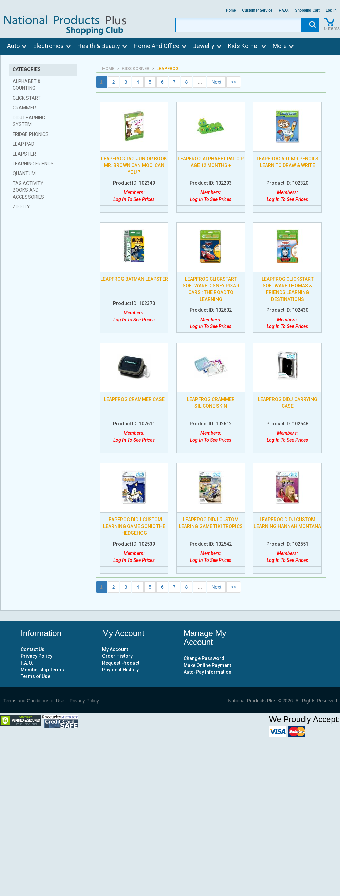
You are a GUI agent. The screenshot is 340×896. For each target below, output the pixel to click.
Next (216, 82)
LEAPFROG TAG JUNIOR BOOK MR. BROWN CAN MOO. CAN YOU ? (134, 165)
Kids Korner (243, 45)
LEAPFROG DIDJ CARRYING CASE (287, 402)
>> (233, 82)
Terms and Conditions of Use (33, 701)
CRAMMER (24, 107)
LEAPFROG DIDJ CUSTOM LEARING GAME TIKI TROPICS (211, 523)
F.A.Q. (284, 10)
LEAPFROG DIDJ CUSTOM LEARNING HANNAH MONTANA (287, 523)
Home (231, 10)
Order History (117, 656)
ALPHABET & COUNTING (27, 85)
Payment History (120, 669)
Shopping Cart (307, 10)
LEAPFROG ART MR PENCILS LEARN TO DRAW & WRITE (287, 162)
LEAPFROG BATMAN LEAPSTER (134, 279)
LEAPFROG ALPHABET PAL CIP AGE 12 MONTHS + (211, 162)
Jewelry (203, 45)
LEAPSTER (24, 154)
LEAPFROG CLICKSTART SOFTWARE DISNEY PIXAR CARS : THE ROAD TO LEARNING (211, 289)
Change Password (204, 658)
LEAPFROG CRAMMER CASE (134, 399)
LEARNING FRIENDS (33, 163)
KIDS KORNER (135, 68)
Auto (13, 45)
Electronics (48, 45)
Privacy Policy (36, 656)
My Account (115, 649)
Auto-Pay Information (207, 672)
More (280, 45)
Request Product (120, 663)
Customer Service (257, 10)
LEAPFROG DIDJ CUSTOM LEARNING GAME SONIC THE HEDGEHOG (134, 526)
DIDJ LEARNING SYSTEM (29, 121)
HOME (108, 68)
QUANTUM (24, 173)
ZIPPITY (21, 206)
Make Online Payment (207, 665)
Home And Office (157, 45)
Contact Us (32, 649)
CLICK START (27, 98)
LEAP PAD (23, 144)
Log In (331, 10)
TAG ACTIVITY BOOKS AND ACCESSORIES (28, 190)
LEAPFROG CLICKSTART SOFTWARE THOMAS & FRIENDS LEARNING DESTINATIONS (288, 289)
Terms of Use (35, 676)
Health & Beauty (98, 45)
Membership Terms (42, 669)
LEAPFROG (167, 68)
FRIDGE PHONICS (31, 134)
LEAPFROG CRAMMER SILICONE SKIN (211, 402)
